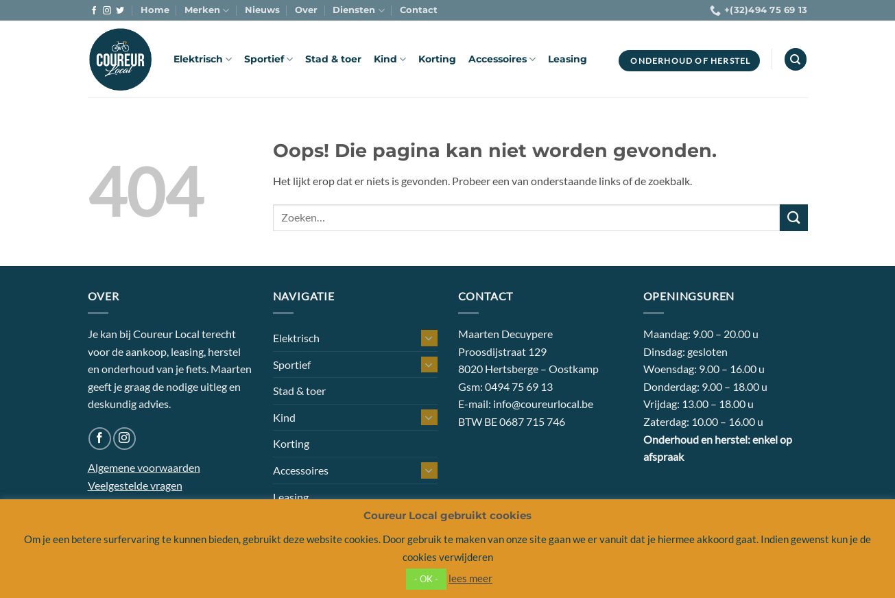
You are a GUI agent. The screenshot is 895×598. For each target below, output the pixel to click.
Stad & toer (333, 59)
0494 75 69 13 (519, 386)
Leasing (567, 59)
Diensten (358, 10)
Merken (206, 10)
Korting (437, 59)
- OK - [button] (426, 578)
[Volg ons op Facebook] (94, 11)
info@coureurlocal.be (543, 403)
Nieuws (262, 10)
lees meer (470, 578)
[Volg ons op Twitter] (120, 11)
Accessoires (502, 59)
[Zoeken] (796, 59)
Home (155, 10)
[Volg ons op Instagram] (107, 11)
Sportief (268, 59)
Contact (419, 10)
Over (306, 10)
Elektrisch (203, 59)
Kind (390, 59)
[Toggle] (429, 338)
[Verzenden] (793, 217)
